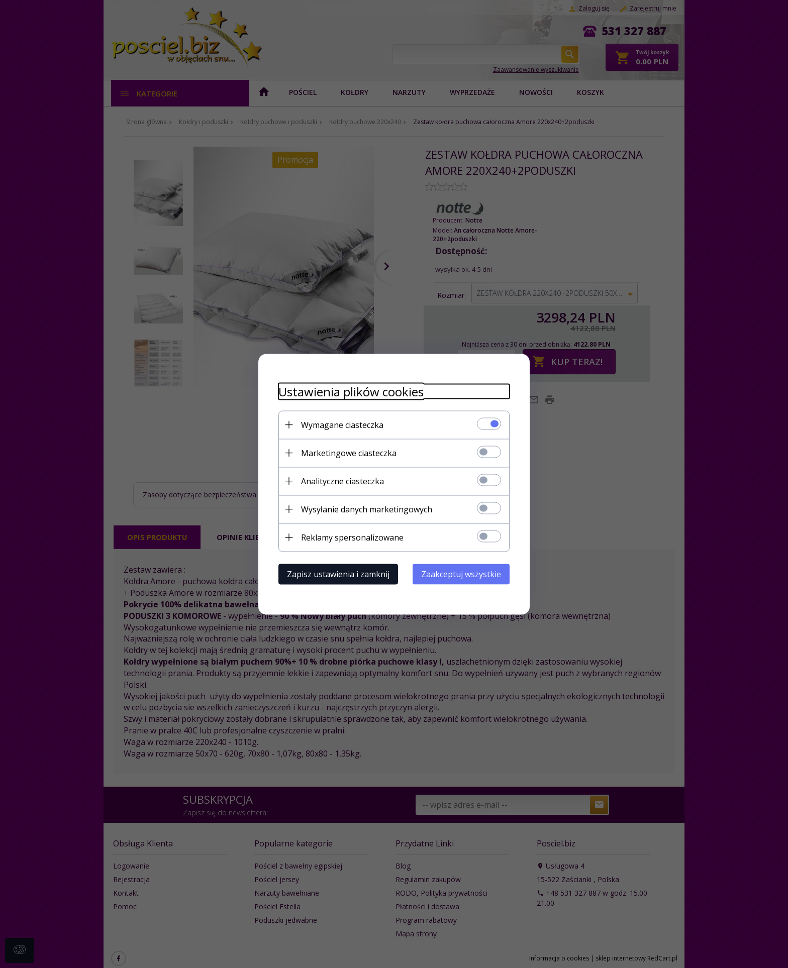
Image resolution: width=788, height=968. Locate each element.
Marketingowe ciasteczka (349, 452)
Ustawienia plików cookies (351, 391)
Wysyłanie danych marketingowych (366, 508)
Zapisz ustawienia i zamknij (338, 573)
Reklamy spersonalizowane (352, 537)
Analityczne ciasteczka (342, 480)
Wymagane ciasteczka (342, 424)
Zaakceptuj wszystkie (461, 573)
